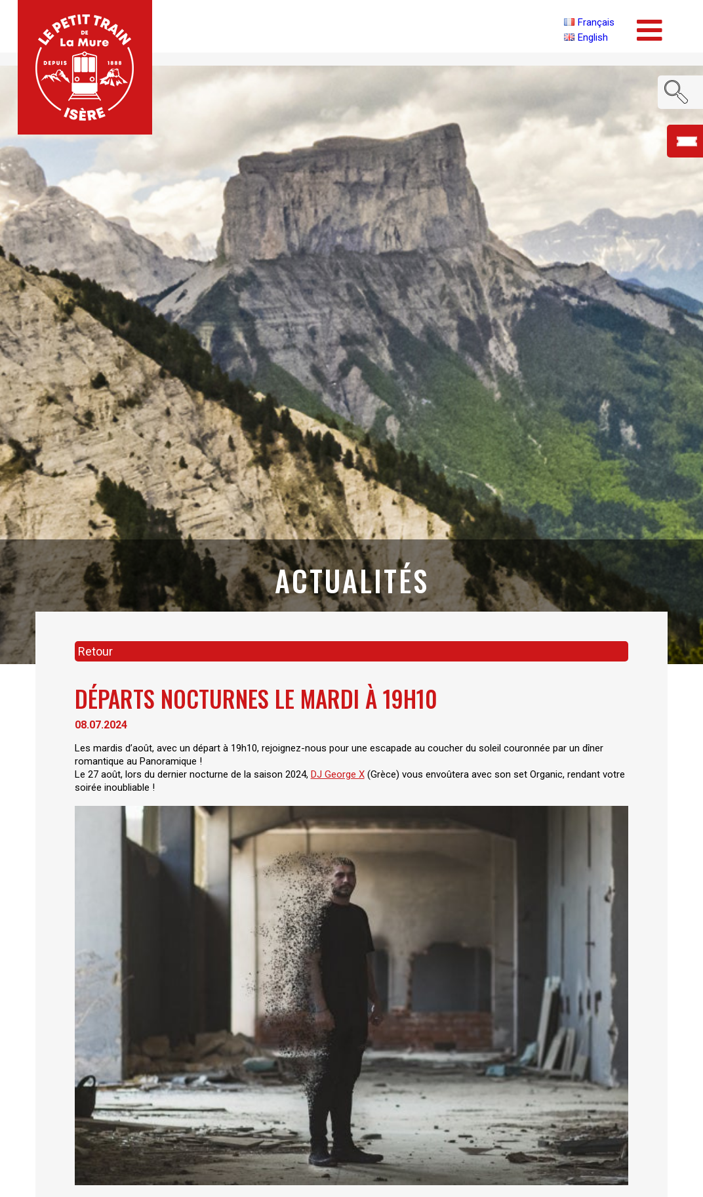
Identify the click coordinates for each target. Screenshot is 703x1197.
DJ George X (338, 774)
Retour (95, 651)
